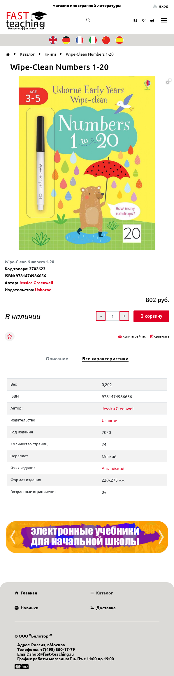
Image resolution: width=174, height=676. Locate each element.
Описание (57, 358)
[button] (168, 81)
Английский (113, 468)
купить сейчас (132, 336)
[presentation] (13, 537)
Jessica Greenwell (36, 282)
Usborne (43, 289)
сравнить (159, 336)
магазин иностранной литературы (87, 5)
